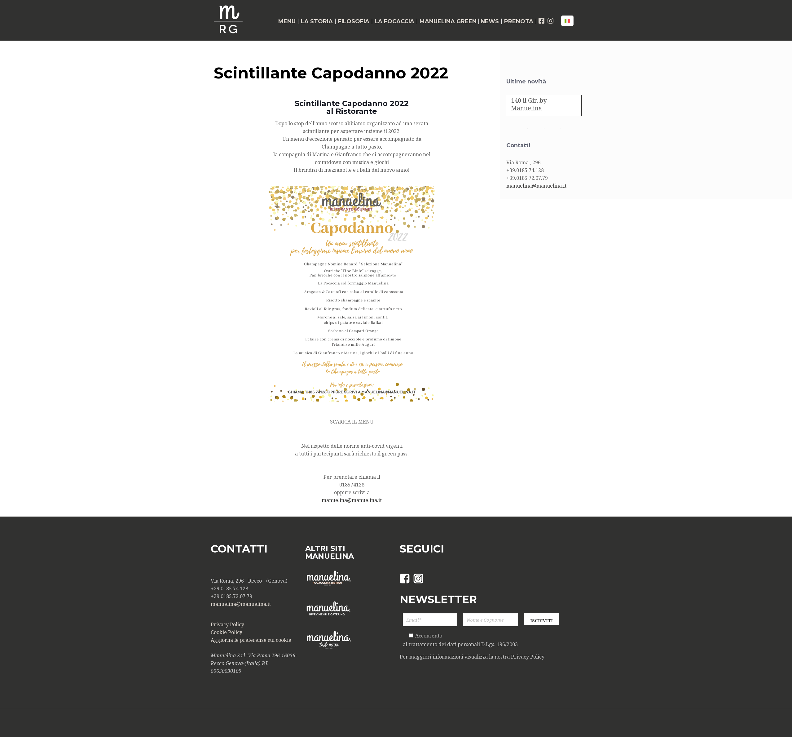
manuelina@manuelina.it (352, 500)
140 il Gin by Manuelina (529, 104)
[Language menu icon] (567, 21)
